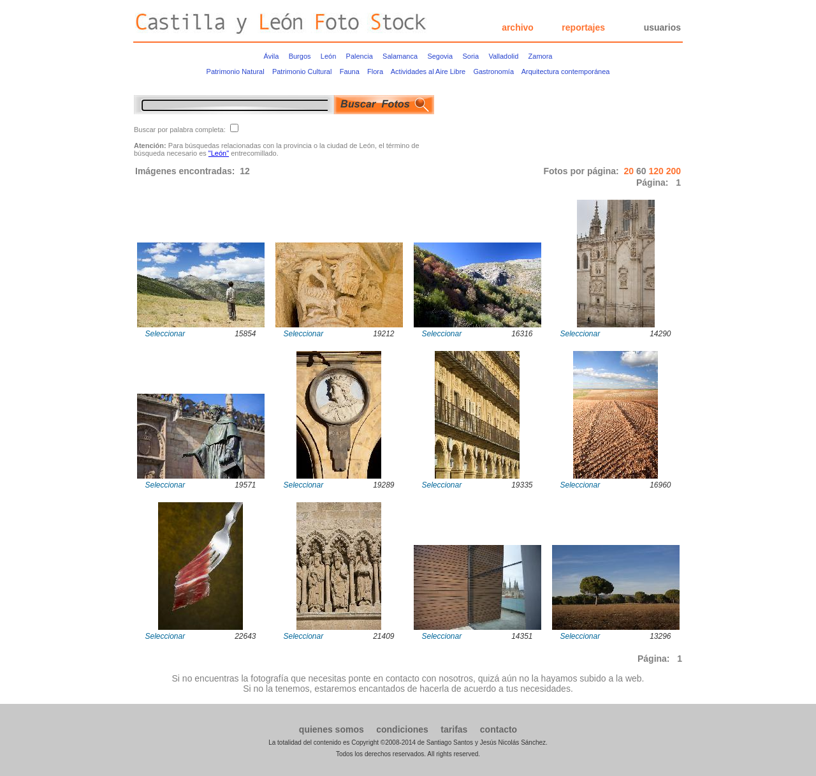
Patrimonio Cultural (302, 71)
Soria (470, 56)
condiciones (402, 729)
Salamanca (400, 56)
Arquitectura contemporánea (565, 71)
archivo (518, 27)
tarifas (454, 729)
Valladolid (503, 56)
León (328, 56)
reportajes (583, 27)
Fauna (350, 71)
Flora (375, 71)
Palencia (359, 56)
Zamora (540, 56)
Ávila (271, 56)
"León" (218, 153)
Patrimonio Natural (236, 71)
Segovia (440, 56)
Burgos (300, 56)
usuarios (662, 27)
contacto (498, 729)
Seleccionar (165, 333)
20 (629, 171)
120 (657, 171)
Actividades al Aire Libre (428, 71)
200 (673, 171)
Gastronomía (493, 71)
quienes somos (331, 729)
